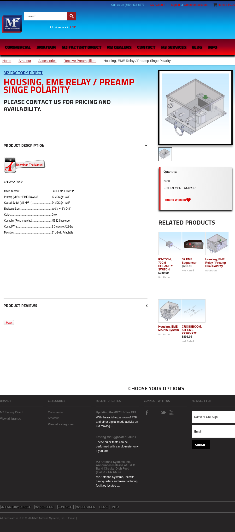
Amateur (46, 47)
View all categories (61, 424)
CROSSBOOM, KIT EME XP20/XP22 (192, 330)
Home (6, 61)
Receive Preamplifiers (80, 61)
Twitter (163, 412)
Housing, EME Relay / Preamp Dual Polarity (215, 263)
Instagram (155, 412)
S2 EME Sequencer (189, 261)
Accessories (47, 61)
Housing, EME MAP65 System (168, 328)
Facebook (147, 412)
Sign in (175, 4)
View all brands (10, 418)
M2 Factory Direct (23, 72)
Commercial (18, 47)
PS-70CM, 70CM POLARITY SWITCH (165, 264)
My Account (157, 4)
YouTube (171, 412)
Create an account (195, 4)
